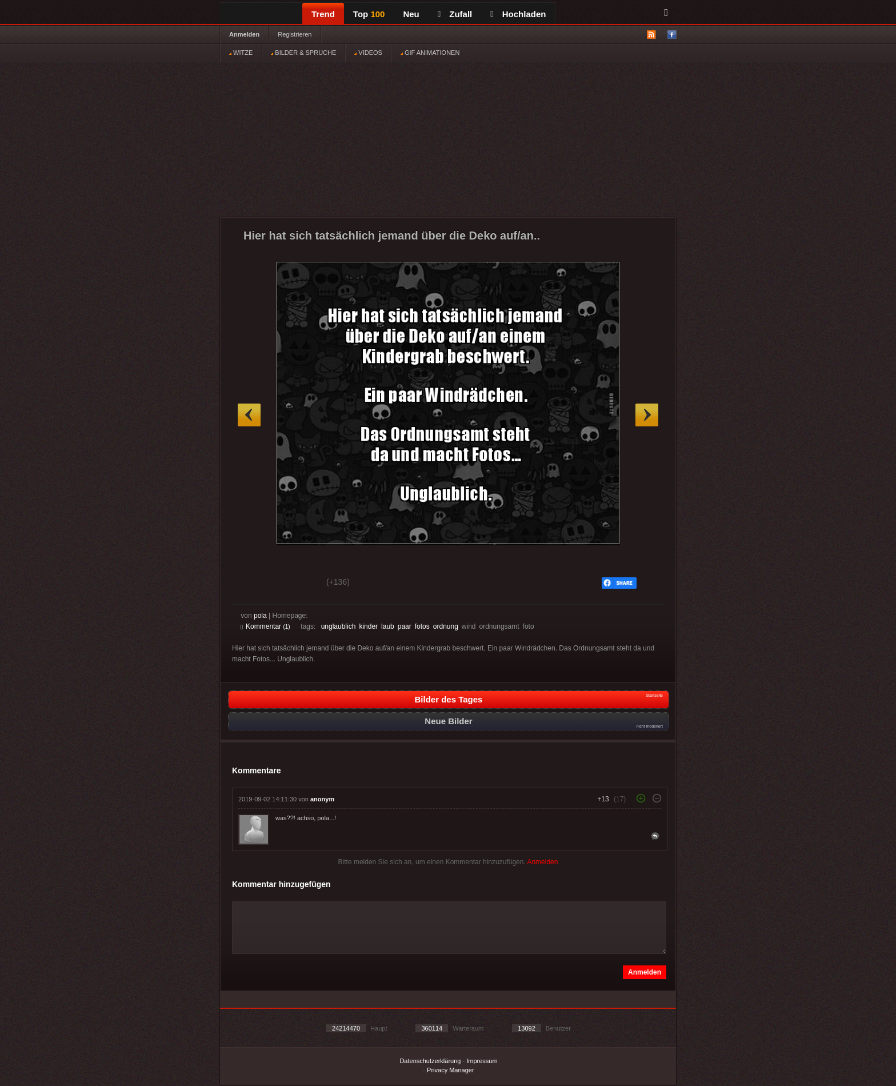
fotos (422, 626)
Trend (323, 14)
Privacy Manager (450, 1070)
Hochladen (518, 14)
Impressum (481, 1060)
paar (404, 626)
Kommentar (265, 626)
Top (369, 14)
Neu (411, 14)
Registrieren (294, 34)
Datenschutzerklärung (430, 1060)
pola (260, 616)
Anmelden (244, 34)
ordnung (445, 626)
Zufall (455, 14)
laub (387, 626)
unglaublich (338, 626)
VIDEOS (368, 52)
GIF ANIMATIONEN (430, 52)
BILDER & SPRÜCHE (303, 52)
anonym (322, 799)
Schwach (296, 583)
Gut (253, 583)
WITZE (241, 52)
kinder (368, 626)
